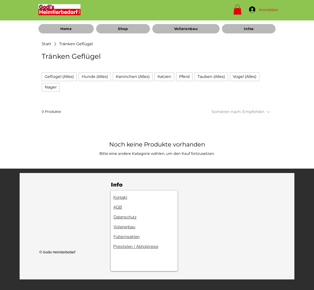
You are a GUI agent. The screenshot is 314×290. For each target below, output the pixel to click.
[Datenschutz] (131, 217)
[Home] (59, 9)
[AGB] (130, 207)
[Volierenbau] (131, 227)
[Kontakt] (130, 197)
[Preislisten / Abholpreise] (143, 246)
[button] (237, 10)
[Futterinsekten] (131, 237)
